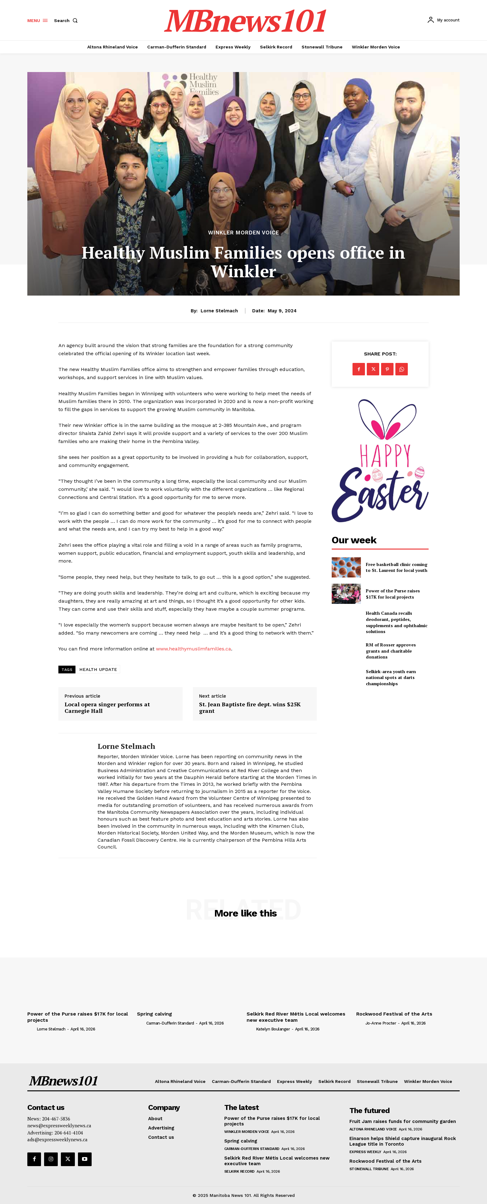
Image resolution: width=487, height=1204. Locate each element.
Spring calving (154, 1014)
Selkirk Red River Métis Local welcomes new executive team (296, 1017)
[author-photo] (31, 1028)
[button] (67, 20)
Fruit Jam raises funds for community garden (402, 1121)
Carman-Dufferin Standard (170, 1023)
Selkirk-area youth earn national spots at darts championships (391, 677)
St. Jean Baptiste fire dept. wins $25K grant (250, 707)
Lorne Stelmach (219, 311)
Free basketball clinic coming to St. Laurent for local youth (396, 567)
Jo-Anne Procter (381, 1023)
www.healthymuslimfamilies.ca (193, 649)
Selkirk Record (239, 1171)
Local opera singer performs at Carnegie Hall (107, 707)
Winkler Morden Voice (243, 232)
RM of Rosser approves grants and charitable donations (391, 651)
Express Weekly (365, 1152)
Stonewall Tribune (369, 1169)
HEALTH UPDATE (98, 669)
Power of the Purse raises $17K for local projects (393, 594)
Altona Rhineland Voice (373, 1129)
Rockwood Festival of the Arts (394, 1014)
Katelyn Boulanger (273, 1029)
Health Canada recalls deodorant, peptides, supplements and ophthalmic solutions (396, 622)
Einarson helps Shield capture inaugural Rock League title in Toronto (402, 1141)
